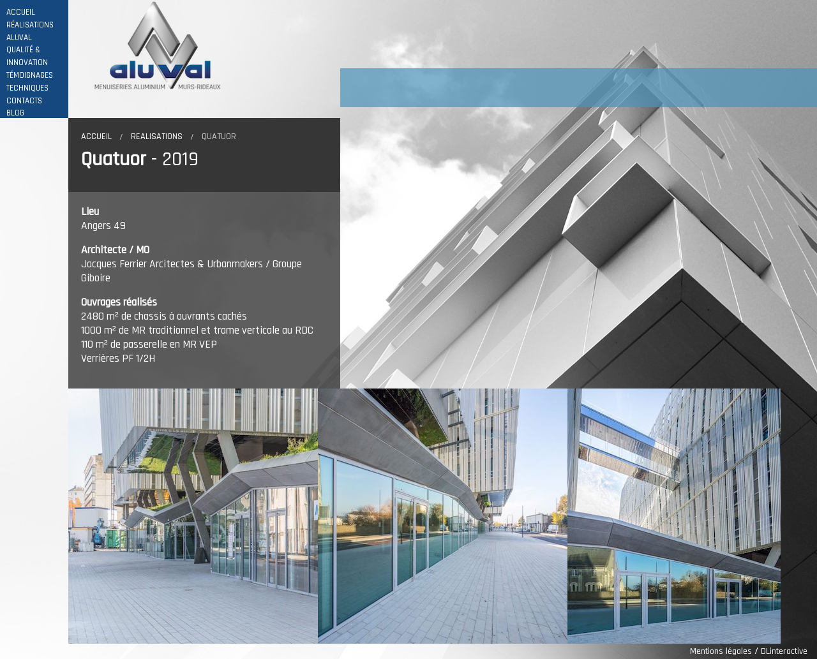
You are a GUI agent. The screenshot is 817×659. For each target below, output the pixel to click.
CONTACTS (24, 101)
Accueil (96, 136)
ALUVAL (19, 38)
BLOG (15, 113)
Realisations (157, 136)
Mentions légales (721, 651)
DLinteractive (784, 651)
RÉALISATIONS (30, 25)
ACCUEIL (20, 12)
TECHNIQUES (27, 88)
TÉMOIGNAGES (29, 75)
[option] (193, 516)
